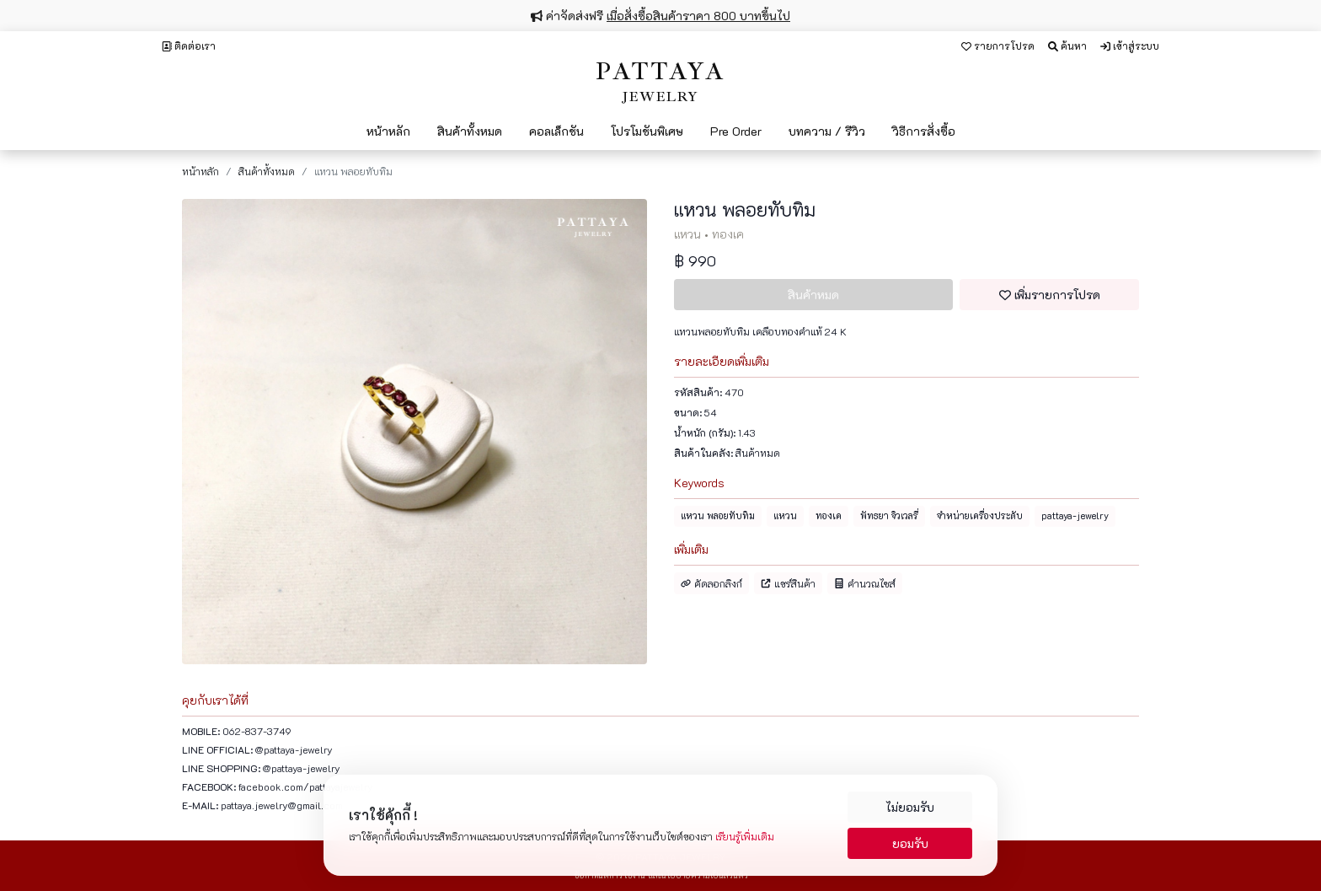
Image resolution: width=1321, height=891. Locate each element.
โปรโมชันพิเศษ (647, 131)
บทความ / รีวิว (827, 131)
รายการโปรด (998, 45)
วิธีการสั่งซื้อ (923, 131)
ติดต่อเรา (189, 45)
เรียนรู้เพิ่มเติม (744, 836)
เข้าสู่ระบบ (1129, 45)
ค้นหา (1067, 45)
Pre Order (736, 131)
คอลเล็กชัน (556, 131)
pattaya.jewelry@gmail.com (282, 805)
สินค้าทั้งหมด (469, 131)
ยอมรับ (910, 843)
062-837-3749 (256, 731)
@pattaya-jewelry (294, 749)
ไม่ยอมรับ (909, 807)
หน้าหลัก (388, 131)
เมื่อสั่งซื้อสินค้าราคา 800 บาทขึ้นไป (698, 16)
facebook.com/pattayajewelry (305, 786)
